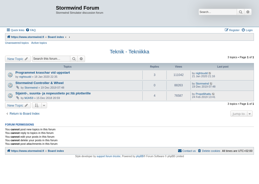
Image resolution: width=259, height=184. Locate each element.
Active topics (39, 42)
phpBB (140, 156)
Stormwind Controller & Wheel (39, 83)
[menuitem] (31, 30)
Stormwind (31, 87)
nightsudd (25, 76)
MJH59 (29, 97)
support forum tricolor (108, 156)
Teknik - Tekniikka (129, 51)
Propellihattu (203, 93)
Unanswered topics (17, 42)
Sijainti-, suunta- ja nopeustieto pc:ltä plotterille (53, 93)
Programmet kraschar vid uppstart (42, 72)
